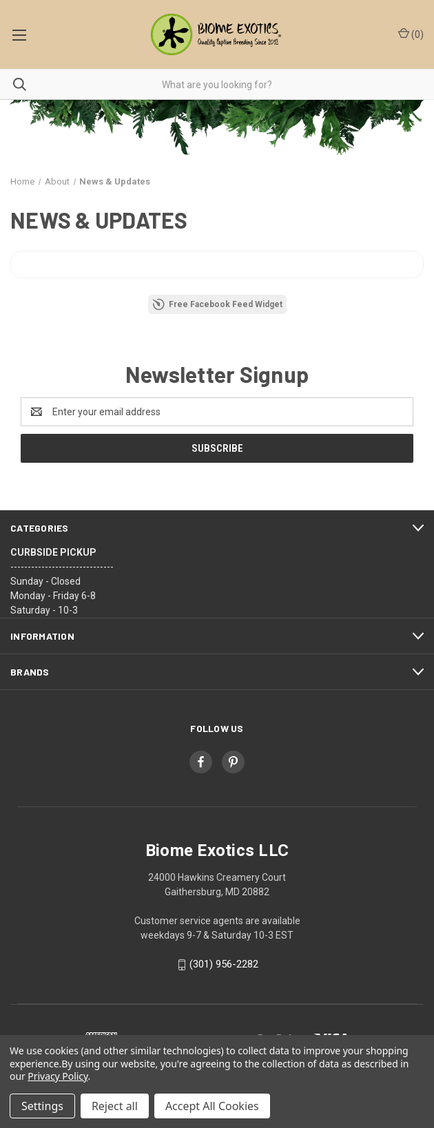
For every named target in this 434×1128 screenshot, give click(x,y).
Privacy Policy (57, 1076)
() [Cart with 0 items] (411, 34)
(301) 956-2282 (223, 964)
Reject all (115, 1106)
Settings (42, 1106)
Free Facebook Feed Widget (217, 304)
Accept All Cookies (212, 1106)
